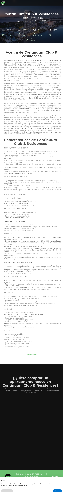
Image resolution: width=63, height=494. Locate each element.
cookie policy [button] (23, 485)
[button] (60, 3)
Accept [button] (57, 490)
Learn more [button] (7, 490)
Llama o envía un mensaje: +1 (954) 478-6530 (31, 475)
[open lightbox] (8, 34)
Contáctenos (31, 355)
